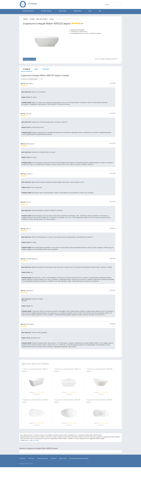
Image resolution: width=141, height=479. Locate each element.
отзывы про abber (33, 440)
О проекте (22, 458)
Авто (89, 11)
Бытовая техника (46, 11)
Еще (100, 11)
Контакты (31, 458)
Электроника (62, 11)
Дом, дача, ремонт (28, 11)
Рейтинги (53, 458)
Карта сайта (63, 458)
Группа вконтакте (42, 458)
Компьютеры (77, 11)
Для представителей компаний (78, 458)
